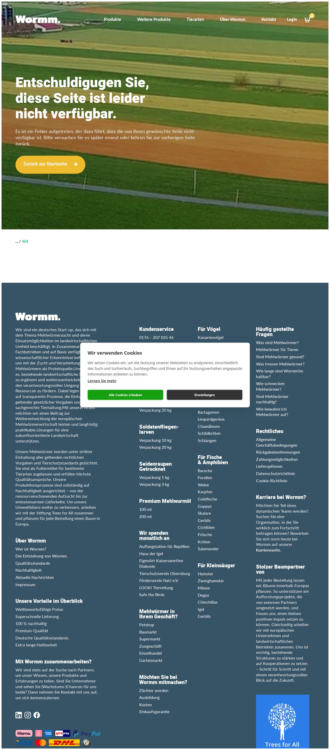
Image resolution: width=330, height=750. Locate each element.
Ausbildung (149, 697)
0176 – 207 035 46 (156, 337)
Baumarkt (148, 631)
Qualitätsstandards (32, 563)
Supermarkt (149, 638)
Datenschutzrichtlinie (275, 473)
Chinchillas (208, 601)
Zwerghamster (211, 580)
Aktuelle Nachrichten (34, 577)
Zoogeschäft (150, 646)
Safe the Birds (151, 594)
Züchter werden (153, 690)
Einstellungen (204, 394)
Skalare (204, 513)
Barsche (205, 470)
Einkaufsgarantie (154, 711)
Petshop (146, 624)
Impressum (25, 584)
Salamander (208, 548)
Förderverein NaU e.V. (159, 580)
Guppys (205, 506)
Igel (201, 609)
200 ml (145, 516)
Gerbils (204, 520)
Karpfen (205, 491)
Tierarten (195, 19)
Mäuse (204, 587)
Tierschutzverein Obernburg (164, 573)
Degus (203, 595)
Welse (203, 484)
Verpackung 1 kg (154, 477)
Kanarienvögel (211, 337)
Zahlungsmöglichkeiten (277, 459)
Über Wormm (232, 19)
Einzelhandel (150, 653)
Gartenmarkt (150, 660)
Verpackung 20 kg (155, 409)
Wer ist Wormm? (30, 548)
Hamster (205, 573)
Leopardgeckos (211, 418)
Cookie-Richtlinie (271, 480)
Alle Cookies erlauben (125, 394)
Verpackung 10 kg (155, 440)
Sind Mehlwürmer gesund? (280, 356)
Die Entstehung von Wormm (41, 555)
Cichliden (206, 527)
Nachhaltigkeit (28, 570)
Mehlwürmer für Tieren (277, 349)
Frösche (205, 534)
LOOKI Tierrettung (156, 587)
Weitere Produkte (154, 19)
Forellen (205, 477)
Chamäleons (209, 426)
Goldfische (207, 498)
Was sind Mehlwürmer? (277, 342)
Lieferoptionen (269, 466)
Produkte (112, 19)
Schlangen (207, 440)
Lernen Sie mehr (102, 380)
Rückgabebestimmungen (278, 451)
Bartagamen (208, 412)
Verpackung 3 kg (154, 484)
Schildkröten (209, 433)
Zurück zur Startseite (45, 164)
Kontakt (268, 19)
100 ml (145, 509)
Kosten (145, 704)
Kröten (204, 541)
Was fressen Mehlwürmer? (280, 363)
